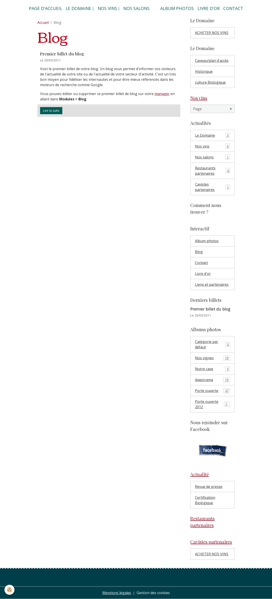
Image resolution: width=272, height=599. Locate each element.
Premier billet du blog (62, 54)
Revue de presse (208, 486)
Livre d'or (208, 8)
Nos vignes (212, 358)
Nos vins (108, 8)
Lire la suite (51, 110)
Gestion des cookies (153, 592)
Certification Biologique (205, 500)
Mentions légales (116, 592)
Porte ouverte (212, 390)
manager (162, 93)
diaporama (212, 379)
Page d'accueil (45, 8)
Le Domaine (212, 135)
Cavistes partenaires (212, 187)
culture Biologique (210, 82)
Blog (199, 251)
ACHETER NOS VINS (211, 32)
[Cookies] (9, 590)
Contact (233, 8)
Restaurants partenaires (212, 171)
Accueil (43, 22)
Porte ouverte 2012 (212, 404)
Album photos (177, 8)
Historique (204, 71)
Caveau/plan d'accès (212, 60)
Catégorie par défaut (212, 344)
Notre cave (212, 369)
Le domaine (79, 8)
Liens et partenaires (212, 284)
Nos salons (136, 8)
